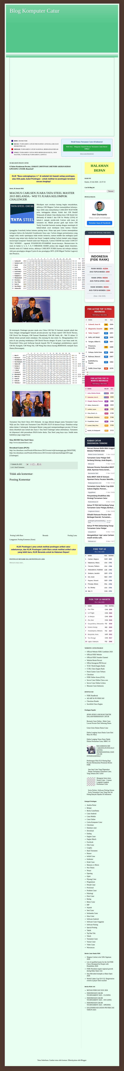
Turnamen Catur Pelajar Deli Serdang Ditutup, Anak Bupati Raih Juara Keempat (99, 459)
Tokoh (89, 936)
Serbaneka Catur (92, 913)
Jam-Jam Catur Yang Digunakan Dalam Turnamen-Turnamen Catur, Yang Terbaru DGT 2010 (99, 771)
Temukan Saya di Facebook (100, 223)
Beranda (45, 535)
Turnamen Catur (92, 939)
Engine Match (91, 839)
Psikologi (90, 893)
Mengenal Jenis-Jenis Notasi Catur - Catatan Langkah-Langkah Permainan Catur (104, 781)
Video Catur (91, 945)
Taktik (89, 930)
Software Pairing (92, 925)
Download (90, 831)
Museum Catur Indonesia (95, 686)
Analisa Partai (91, 805)
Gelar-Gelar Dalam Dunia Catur (97, 728)
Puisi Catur (90, 896)
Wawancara (91, 947)
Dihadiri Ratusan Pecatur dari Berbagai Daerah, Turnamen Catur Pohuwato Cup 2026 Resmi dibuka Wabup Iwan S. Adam (100, 515)
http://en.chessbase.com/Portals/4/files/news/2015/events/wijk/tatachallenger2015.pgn (41, 453)
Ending (89, 834)
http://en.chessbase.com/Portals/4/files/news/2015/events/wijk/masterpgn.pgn (38, 450)
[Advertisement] (62, 37)
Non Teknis (90, 868)
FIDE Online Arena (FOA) (96, 677)
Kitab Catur (91, 862)
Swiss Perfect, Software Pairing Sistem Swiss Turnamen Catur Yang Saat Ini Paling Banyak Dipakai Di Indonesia (100, 792)
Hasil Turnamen (19, 467)
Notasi (89, 870)
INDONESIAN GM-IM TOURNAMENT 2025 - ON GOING (99, 999)
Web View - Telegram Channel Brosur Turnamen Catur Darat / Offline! (87, 148)
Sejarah (89, 907)
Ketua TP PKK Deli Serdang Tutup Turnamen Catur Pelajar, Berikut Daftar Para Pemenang (100, 506)
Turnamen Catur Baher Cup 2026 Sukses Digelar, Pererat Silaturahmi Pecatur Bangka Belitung (100, 487)
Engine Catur (91, 836)
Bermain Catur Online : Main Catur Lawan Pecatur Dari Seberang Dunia (99, 722)
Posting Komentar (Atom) (26, 539)
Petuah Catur (91, 885)
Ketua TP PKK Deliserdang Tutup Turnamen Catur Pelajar (100, 527)
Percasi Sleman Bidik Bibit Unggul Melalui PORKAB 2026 (101, 449)
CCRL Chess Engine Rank (96, 669)
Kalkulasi (90, 859)
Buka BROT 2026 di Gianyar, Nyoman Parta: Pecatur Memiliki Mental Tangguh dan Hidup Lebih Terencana (100, 478)
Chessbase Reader (93, 701)
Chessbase (90, 674)
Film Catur (90, 845)
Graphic (89, 848)
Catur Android (91, 814)
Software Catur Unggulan (95, 922)
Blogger (83, 1060)
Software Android (93, 919)
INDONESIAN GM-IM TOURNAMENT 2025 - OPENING (99, 1004)
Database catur (92, 828)
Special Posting (92, 927)
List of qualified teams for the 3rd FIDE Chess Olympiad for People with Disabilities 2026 (100, 964)
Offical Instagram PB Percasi (96, 663)
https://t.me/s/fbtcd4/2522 (87, 153)
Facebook (90, 842)
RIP (88, 905)
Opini (89, 876)
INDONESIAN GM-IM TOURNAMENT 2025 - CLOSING (99, 994)
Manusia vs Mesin (93, 865)
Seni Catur (90, 910)
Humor (89, 853)
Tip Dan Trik (91, 933)
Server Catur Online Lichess (96, 683)
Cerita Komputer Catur (94, 822)
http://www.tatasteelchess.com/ (21, 442)
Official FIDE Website (94, 654)
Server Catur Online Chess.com (97, 680)
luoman (64, 1060)
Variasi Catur (91, 942)
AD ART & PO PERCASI (95, 698)
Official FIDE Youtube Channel (97, 657)
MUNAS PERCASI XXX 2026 (97, 990)
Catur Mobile (91, 816)
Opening (90, 873)
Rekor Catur (91, 902)
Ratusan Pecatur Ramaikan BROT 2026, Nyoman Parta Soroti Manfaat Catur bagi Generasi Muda (100, 468)
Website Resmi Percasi (94, 660)
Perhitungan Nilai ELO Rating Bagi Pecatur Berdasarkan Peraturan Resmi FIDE (99, 763)
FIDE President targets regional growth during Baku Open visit (100, 970)
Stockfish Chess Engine (95, 704)
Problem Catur (92, 890)
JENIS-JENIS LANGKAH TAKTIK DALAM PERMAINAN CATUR (99, 715)
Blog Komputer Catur (34, 11)
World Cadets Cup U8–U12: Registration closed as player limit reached (100, 980)
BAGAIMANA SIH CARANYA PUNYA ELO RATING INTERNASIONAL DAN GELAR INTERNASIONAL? (100, 751)
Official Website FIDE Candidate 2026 (100, 652)
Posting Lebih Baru (16, 535)
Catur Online (91, 819)
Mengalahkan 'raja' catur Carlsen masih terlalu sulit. (100, 536)
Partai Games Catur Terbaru (96, 672)
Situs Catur (90, 916)
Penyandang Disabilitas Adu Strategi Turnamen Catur (98, 497)
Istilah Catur (91, 856)
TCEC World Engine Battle (96, 666)
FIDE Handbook (92, 696)
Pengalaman (91, 882)
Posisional (90, 888)
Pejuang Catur (91, 879)
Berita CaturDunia (93, 811)
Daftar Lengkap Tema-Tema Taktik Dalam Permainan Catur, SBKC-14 (98, 740)
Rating (89, 899)
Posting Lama (72, 535)
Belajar (89, 808)
